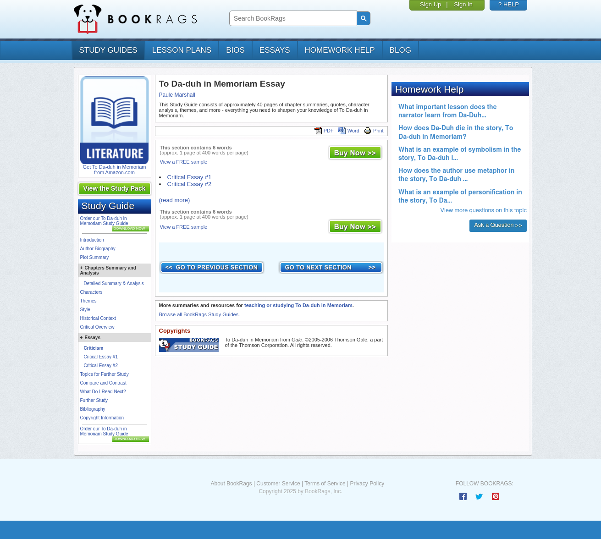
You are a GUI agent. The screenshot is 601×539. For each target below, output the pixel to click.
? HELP (508, 4)
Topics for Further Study (104, 374)
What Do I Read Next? (103, 391)
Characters (91, 292)
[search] (292, 18)
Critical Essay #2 (101, 365)
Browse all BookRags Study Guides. (199, 314)
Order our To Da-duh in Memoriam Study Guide (104, 221)
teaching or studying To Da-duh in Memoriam (298, 305)
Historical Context (98, 318)
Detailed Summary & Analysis (114, 283)
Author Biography (98, 248)
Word (348, 130)
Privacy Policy (367, 483)
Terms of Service (324, 483)
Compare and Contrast (103, 382)
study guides (108, 50)
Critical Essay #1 (101, 356)
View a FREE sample (184, 162)
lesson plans (181, 50)
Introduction (92, 239)
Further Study (94, 400)
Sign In (463, 4)
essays (274, 50)
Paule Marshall (177, 95)
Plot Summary (94, 257)
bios (235, 50)
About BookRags (231, 483)
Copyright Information (102, 417)
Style (85, 309)
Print (374, 130)
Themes (88, 300)
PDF (324, 130)
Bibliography (92, 409)
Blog (400, 50)
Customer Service (278, 483)
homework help (340, 50)
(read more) (174, 200)
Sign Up (430, 4)
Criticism (94, 348)
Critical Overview (97, 327)
